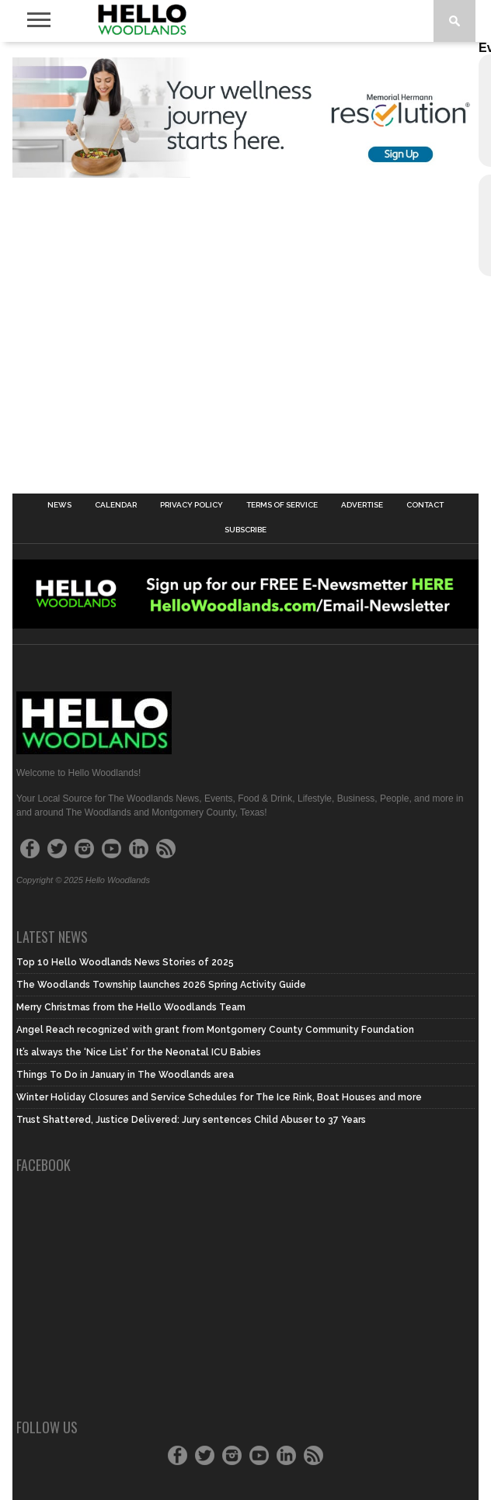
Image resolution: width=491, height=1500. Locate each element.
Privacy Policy (191, 505)
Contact (425, 505)
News (59, 505)
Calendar (116, 505)
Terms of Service (282, 505)
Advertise (362, 505)
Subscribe (245, 530)
